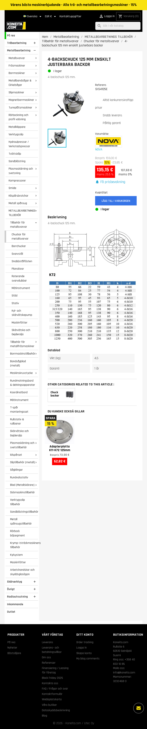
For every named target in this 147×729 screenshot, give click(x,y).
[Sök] (117, 26)
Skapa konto (84, 653)
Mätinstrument (21, 288)
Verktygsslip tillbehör (17, 502)
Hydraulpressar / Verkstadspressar (19, 144)
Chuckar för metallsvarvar (20, 236)
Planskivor (18, 269)
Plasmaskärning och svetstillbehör (22, 445)
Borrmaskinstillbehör (22, 353)
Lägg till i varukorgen (116, 201)
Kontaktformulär (52, 694)
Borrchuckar (19, 246)
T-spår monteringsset (19, 410)
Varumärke (102, 134)
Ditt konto (84, 634)
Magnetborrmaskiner (21, 100)
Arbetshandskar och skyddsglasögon (22, 572)
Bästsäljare (14, 653)
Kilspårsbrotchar (18, 196)
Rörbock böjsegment (17, 533)
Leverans (47, 642)
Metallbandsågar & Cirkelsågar (20, 83)
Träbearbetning (16, 43)
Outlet (11, 612)
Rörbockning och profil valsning (18, 117)
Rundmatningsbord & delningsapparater (22, 383)
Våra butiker (49, 705)
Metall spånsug (18, 203)
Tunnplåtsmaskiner (20, 107)
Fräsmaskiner (17, 65)
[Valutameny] (51, 16)
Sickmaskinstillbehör (22, 492)
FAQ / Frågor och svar (55, 688)
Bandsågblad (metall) (18, 363)
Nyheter (12, 647)
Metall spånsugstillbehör (21, 521)
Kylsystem (16, 555)
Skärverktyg (14, 582)
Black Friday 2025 (52, 678)
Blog (44, 716)
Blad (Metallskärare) (22, 485)
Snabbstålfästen (22, 261)
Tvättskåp (15, 154)
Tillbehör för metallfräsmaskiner (22, 344)
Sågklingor (16, 470)
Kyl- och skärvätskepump (22, 313)
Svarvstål (17, 254)
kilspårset (16, 455)
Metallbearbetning (18, 50)
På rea (11, 35)
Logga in (81, 647)
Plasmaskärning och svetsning (21, 171)
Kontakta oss (50, 683)
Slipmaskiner (16, 92)
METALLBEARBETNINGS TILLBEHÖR (22, 213)
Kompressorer (17, 180)
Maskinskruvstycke (21, 373)
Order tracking (84, 642)
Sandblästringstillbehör (24, 512)
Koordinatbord (19, 392)
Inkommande (15, 604)
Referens (100, 85)
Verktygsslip (16, 134)
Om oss (46, 657)
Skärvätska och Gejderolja (21, 332)
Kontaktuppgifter (70, 16)
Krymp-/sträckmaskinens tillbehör (24, 545)
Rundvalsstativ (19, 477)
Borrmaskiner (17, 73)
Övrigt (11, 589)
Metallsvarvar (17, 58)
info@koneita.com (124, 672)
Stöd (14, 295)
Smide (12, 188)
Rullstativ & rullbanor (17, 421)
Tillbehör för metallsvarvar (18, 225)
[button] (110, 182)
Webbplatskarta (52, 699)
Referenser (49, 663)
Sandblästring (17, 161)
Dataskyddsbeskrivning (56, 710)
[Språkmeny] (33, 16)
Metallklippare (17, 127)
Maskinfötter (19, 322)
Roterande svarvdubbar (19, 278)
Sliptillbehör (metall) (22, 462)
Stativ (15, 303)
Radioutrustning (17, 596)
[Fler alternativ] (138, 708)
